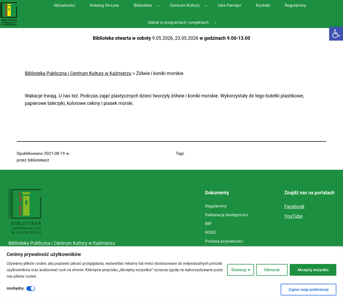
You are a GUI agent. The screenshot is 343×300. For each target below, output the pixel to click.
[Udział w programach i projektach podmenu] (215, 22)
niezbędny (15, 288)
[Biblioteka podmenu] (158, 5)
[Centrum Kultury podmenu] (206, 5)
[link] (336, 34)
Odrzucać (272, 270)
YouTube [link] (293, 216)
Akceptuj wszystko (313, 270)
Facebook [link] (294, 206)
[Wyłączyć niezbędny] (30, 288)
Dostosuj (238, 270)
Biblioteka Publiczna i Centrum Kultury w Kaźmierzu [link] (62, 243)
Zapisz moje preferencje (308, 289)
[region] (171, 273)
